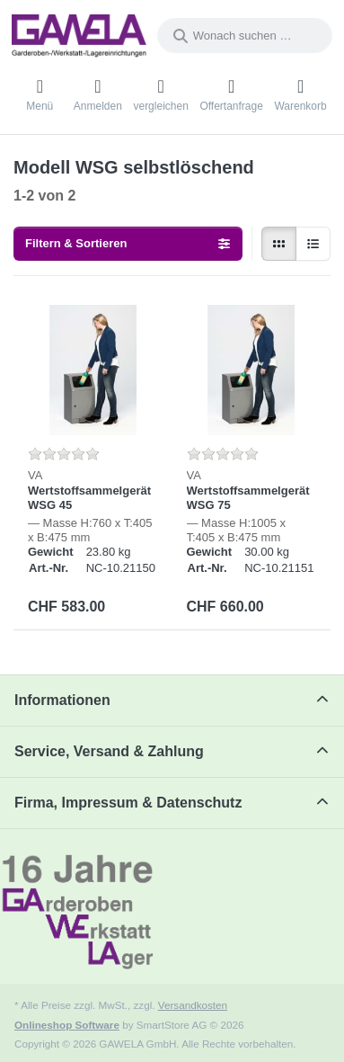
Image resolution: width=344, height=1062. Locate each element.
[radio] (278, 244)
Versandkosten (192, 1005)
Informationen (62, 700)
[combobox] (244, 35)
